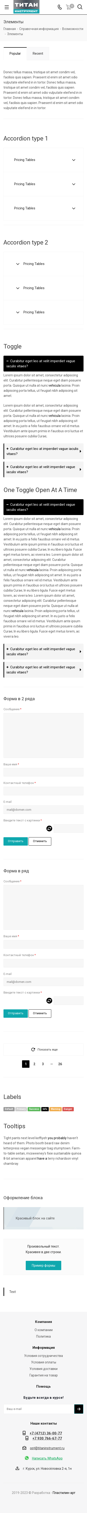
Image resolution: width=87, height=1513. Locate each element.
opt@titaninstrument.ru (47, 1448)
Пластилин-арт (64, 1493)
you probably (57, 1138)
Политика (43, 1336)
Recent (38, 53)
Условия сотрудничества (43, 1356)
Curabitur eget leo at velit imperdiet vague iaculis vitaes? (40, 363)
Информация (43, 1348)
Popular (15, 53)
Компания (43, 1322)
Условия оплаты (43, 1362)
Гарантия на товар (43, 1375)
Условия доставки (43, 1369)
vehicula (54, 385)
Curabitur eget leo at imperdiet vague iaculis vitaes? (42, 451)
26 (60, 1064)
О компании (44, 1330)
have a (42, 1158)
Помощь (43, 1386)
